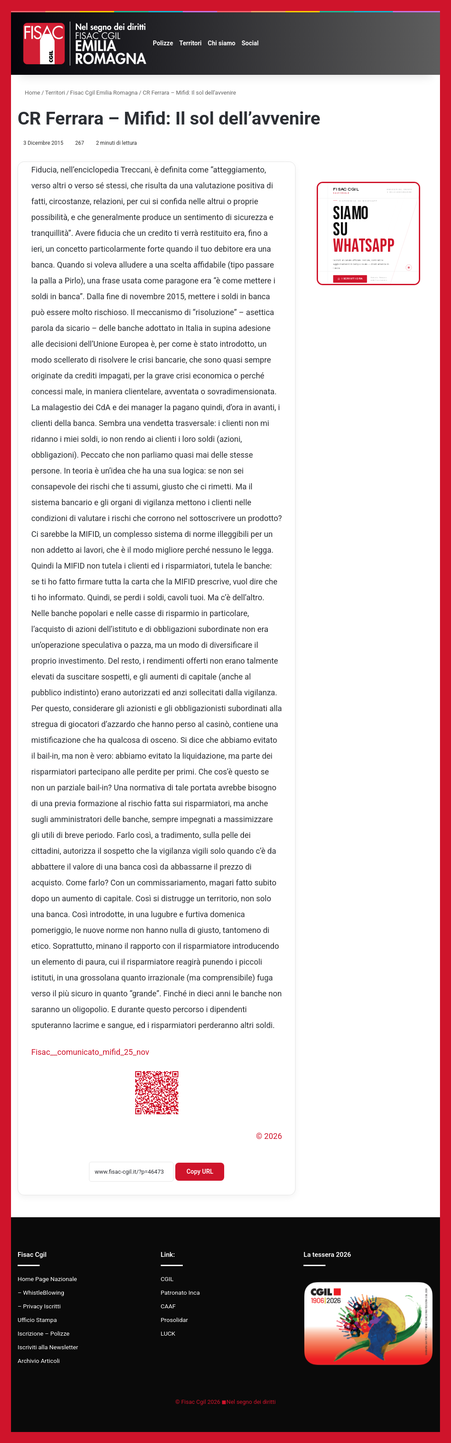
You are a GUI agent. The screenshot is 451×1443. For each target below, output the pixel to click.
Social (250, 43)
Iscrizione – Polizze (44, 1333)
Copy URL (199, 1171)
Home (29, 92)
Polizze (163, 43)
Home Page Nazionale (47, 1278)
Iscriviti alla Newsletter (48, 1347)
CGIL (167, 1278)
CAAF (168, 1306)
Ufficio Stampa (37, 1319)
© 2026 (269, 1136)
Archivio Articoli (39, 1360)
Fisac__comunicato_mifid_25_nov (90, 1052)
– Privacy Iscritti (39, 1306)
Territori (190, 43)
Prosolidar (174, 1319)
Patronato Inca (180, 1292)
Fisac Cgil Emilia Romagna (103, 92)
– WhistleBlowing (41, 1292)
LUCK (168, 1333)
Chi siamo (222, 43)
